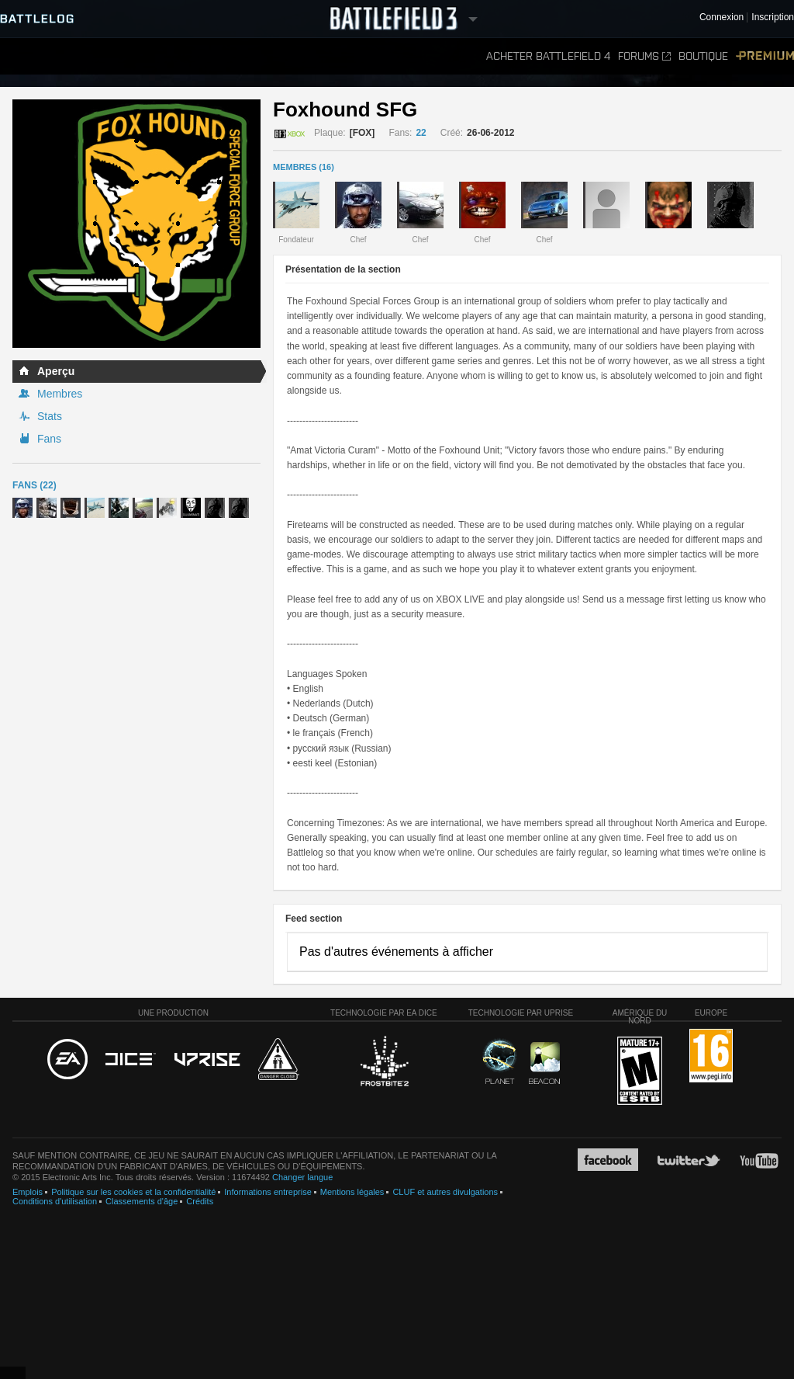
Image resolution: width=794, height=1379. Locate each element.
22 (421, 132)
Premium (765, 56)
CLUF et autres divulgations (445, 1192)
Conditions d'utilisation (54, 1201)
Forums (644, 56)
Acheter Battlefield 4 (548, 56)
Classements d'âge (141, 1201)
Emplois (27, 1192)
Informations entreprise (268, 1192)
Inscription (772, 17)
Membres (59, 393)
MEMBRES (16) (303, 167)
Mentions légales (352, 1192)
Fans (49, 438)
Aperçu (55, 371)
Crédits (199, 1201)
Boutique (703, 56)
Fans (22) (34, 485)
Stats (49, 416)
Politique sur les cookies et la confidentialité (133, 1192)
